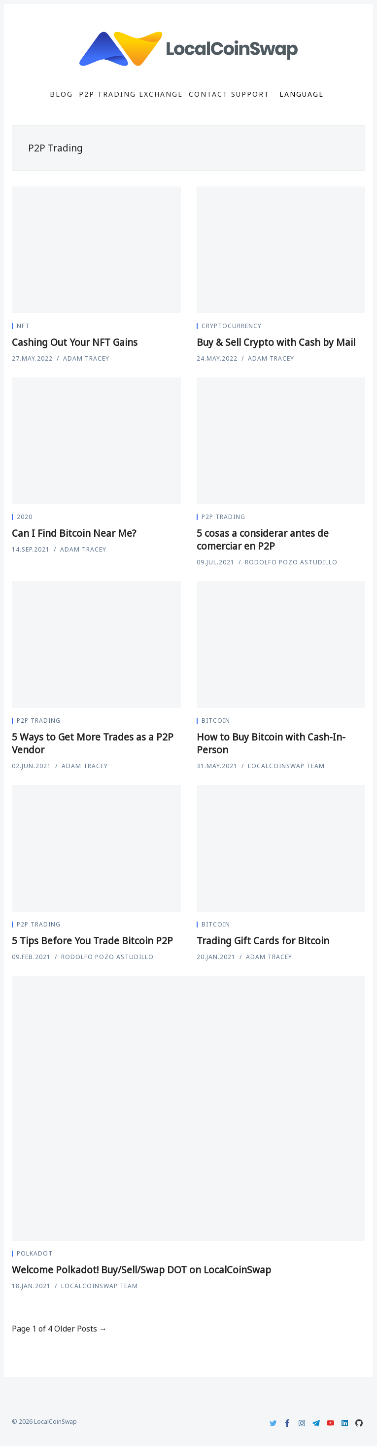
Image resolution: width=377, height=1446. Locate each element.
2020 (25, 517)
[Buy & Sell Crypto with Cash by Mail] (281, 249)
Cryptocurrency (232, 326)
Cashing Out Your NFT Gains (74, 342)
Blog (61, 94)
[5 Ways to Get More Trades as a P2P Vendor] (96, 644)
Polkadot (35, 1253)
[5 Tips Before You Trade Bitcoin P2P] (96, 848)
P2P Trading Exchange (131, 94)
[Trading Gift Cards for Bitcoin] (281, 848)
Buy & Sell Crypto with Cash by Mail (276, 342)
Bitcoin (216, 720)
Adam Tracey (86, 358)
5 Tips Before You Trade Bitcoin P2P (92, 940)
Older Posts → (80, 1328)
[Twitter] (273, 1423)
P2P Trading (223, 517)
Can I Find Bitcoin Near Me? (74, 533)
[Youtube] (330, 1423)
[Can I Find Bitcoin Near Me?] (96, 440)
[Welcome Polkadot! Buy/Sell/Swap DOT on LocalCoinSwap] (188, 1108)
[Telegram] (316, 1423)
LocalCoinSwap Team (286, 766)
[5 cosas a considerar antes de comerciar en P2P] (281, 440)
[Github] (359, 1423)
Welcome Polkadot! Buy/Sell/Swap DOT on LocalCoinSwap (141, 1269)
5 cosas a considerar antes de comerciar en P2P (263, 540)
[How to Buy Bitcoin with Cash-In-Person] (281, 644)
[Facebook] (287, 1423)
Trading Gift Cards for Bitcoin (263, 940)
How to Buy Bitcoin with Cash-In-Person (271, 743)
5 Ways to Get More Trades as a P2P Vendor (92, 743)
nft (23, 326)
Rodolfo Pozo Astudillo (291, 562)
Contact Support (229, 94)
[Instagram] (302, 1423)
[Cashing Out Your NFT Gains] (96, 249)
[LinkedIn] (345, 1423)
